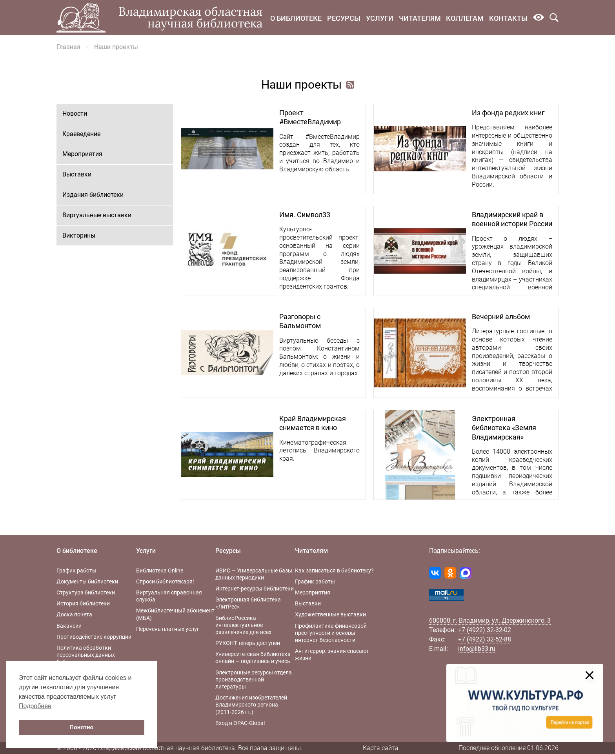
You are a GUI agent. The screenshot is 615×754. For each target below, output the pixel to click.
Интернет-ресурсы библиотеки (254, 588)
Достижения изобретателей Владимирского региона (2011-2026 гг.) (251, 704)
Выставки (76, 174)
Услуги (379, 18)
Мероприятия (82, 154)
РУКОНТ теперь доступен (247, 643)
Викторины (78, 235)
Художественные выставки (330, 614)
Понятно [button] (82, 727)
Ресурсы (343, 18)
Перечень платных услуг (167, 629)
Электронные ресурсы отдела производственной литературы (253, 679)
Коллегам (465, 18)
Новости (74, 113)
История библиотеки (83, 603)
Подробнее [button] (35, 706)
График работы (76, 570)
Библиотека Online (159, 570)
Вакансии (69, 626)
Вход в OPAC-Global (240, 723)
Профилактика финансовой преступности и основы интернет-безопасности (331, 633)
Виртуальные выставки (96, 215)
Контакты (508, 18)
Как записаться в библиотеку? (334, 570)
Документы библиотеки (87, 581)
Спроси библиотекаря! (165, 581)
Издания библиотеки (93, 194)
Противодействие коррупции (93, 637)
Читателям (420, 18)
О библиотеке (296, 18)
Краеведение (81, 134)
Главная (68, 47)
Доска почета (74, 614)
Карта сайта (380, 748)
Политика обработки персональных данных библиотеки (85, 655)
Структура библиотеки (85, 592)
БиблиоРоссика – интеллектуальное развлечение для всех (243, 625)
